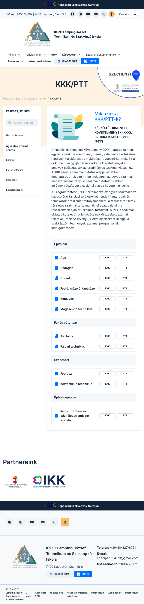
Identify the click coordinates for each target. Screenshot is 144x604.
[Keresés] (22, 122)
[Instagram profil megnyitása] (80, 14)
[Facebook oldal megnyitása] (72, 14)
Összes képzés (14, 135)
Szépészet (11, 179)
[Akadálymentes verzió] (112, 14)
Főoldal (7, 98)
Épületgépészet (14, 189)
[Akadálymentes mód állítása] (65, 522)
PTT (125, 257)
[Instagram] (21, 522)
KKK (107, 257)
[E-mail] (43, 522)
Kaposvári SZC (40, 594)
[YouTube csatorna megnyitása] (88, 14)
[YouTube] (32, 522)
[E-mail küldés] (96, 14)
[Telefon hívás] (104, 14)
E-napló (28, 594)
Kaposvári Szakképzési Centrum (79, 4)
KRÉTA (90, 61)
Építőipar (10, 159)
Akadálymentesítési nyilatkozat (77, 594)
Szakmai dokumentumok (31, 98)
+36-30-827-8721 (123, 547)
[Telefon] (54, 522)
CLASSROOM (67, 61)
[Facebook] (10, 522)
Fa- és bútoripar (14, 170)
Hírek (54, 54)
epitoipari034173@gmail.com (117, 558)
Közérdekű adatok (40, 61)
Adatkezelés (56, 592)
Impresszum (97, 592)
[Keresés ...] (127, 14)
